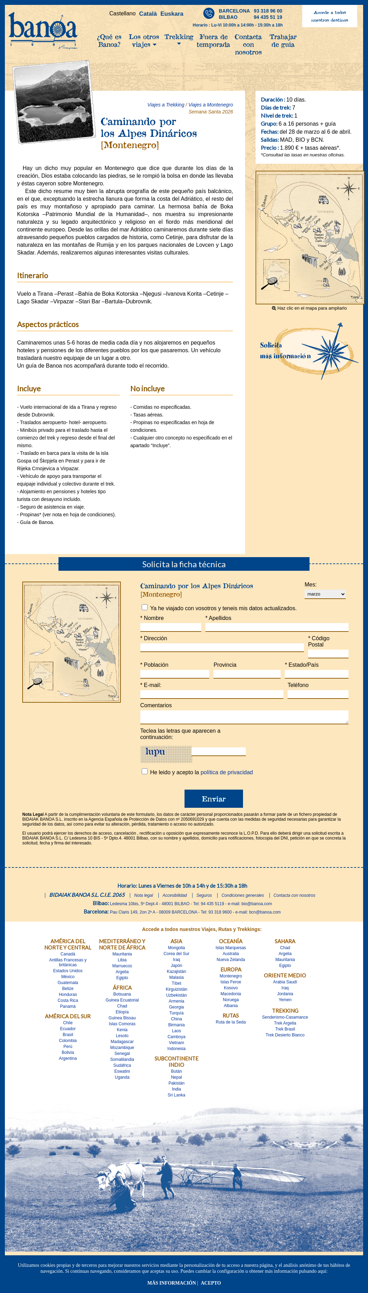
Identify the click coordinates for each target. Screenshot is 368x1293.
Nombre (152, 618)
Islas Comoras (122, 1026)
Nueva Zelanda (231, 961)
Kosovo (231, 990)
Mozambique (122, 1049)
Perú (67, 1048)
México (68, 978)
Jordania (285, 995)
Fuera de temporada (213, 40)
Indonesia (176, 1050)
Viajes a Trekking (165, 105)
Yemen (285, 1001)
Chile (67, 1024)
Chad (122, 1008)
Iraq (176, 961)
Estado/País (302, 665)
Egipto (122, 979)
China (176, 1021)
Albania (231, 1007)
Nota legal (143, 897)
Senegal (122, 1055)
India (176, 1091)
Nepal (176, 1079)
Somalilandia (122, 1061)
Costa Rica (68, 1002)
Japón (176, 967)
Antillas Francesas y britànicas (67, 964)
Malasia (176, 979)
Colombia (68, 1042)
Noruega (231, 1001)
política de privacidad (227, 774)
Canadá (68, 956)
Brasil (68, 1036)
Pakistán (177, 1085)
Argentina (68, 1060)
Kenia (122, 1031)
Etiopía (122, 1014)
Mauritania (122, 956)
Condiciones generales (242, 897)
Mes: (311, 585)
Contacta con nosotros (248, 44)
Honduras (68, 996)
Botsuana (122, 996)
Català (148, 13)
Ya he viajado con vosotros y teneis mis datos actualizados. (223, 608)
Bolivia (68, 1054)
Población (154, 665)
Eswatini (122, 1073)
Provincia (224, 665)
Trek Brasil (285, 1031)
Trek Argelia (285, 1025)
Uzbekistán (176, 997)
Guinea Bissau (122, 1020)
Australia (231, 955)
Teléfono (298, 685)
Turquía (176, 1015)
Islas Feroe (230, 984)
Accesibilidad (175, 897)
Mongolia (176, 949)
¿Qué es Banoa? (109, 40)
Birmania (176, 1027)
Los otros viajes (144, 40)
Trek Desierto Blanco (285, 1037)
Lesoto (122, 1037)
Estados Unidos (68, 972)
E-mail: (150, 685)
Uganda (122, 1079)
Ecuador (68, 1030)
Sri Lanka (177, 1097)
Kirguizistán (176, 991)
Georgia (176, 1009)
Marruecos (122, 968)
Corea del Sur (176, 955)
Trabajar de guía (283, 40)
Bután (176, 1073)
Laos (176, 1032)
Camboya (176, 1038)
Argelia (122, 973)
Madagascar (122, 1043)
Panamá (68, 1008)
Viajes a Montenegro (210, 105)
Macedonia (231, 995)
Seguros (204, 897)
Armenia (177, 1003)
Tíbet (176, 985)
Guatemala (68, 984)
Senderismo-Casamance (285, 1019)
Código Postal (318, 641)
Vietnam (176, 1044)
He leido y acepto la (201, 774)
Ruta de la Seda (231, 1024)
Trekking (179, 40)
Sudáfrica (122, 1067)
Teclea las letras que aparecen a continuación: (180, 736)
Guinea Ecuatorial (122, 1002)
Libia (122, 962)
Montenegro (231, 978)
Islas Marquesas (231, 949)
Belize (68, 990)
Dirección (153, 638)
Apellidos (218, 618)
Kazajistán (176, 973)
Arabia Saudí (285, 984)
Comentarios (156, 705)
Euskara (171, 13)
